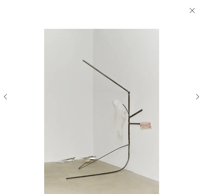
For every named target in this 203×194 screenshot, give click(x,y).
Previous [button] (5, 97)
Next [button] (197, 97)
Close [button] (191, 12)
